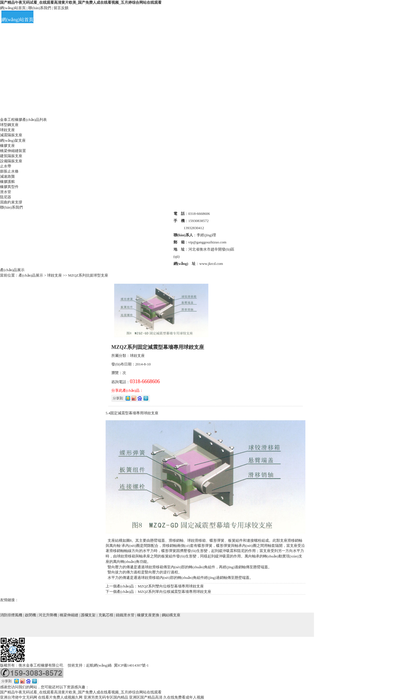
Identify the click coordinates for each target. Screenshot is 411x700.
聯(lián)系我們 (39, 8)
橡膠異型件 (9, 187)
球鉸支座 (7, 130)
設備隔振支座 (11, 161)
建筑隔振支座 (11, 156)
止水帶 (5, 166)
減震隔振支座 (11, 135)
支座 (154, 413)
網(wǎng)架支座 (13, 140)
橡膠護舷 (7, 181)
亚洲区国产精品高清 (145, 697)
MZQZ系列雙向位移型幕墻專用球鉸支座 (171, 586)
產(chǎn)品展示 (31, 275)
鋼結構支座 (171, 615)
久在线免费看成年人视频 (183, 697)
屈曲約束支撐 (11, 202)
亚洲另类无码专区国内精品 (106, 697)
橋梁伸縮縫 (69, 615)
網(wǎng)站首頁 (13, 8)
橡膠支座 (7, 145)
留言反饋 (61, 8)
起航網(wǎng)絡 (99, 665)
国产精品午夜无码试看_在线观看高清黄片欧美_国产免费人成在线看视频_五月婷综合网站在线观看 (81, 2)
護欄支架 (88, 615)
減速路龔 (7, 176)
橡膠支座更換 (148, 615)
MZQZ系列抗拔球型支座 (88, 275)
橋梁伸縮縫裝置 (13, 151)
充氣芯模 (105, 615)
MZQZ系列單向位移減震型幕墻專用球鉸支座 (174, 591)
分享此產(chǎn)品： (127, 390)
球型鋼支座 (9, 125)
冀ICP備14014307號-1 (131, 665)
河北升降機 (48, 615)
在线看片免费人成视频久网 (60, 697)
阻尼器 (5, 197)
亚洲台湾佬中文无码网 (18, 697)
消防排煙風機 (11, 615)
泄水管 (5, 192)
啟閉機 (30, 615)
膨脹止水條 (9, 171)
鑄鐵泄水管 (125, 615)
